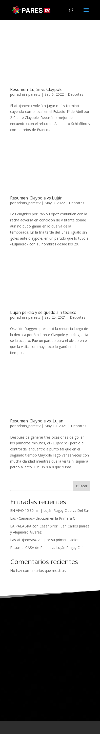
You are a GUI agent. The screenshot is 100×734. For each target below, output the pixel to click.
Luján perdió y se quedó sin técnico (43, 312)
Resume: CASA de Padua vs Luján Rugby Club (47, 547)
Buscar (81, 486)
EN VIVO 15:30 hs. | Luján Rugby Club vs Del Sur (49, 510)
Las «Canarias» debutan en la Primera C (42, 518)
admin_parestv (29, 94)
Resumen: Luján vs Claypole (36, 89)
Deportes (75, 94)
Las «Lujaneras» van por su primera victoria (46, 539)
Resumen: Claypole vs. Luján (36, 421)
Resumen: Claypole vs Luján (36, 198)
